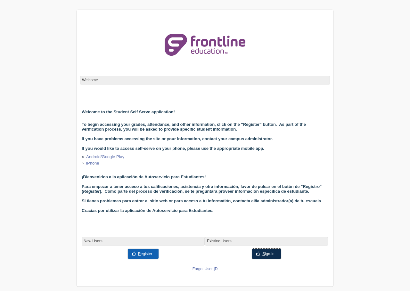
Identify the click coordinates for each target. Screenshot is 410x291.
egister (142, 254)
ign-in (265, 254)
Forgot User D (205, 269)
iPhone (92, 163)
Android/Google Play (105, 156)
